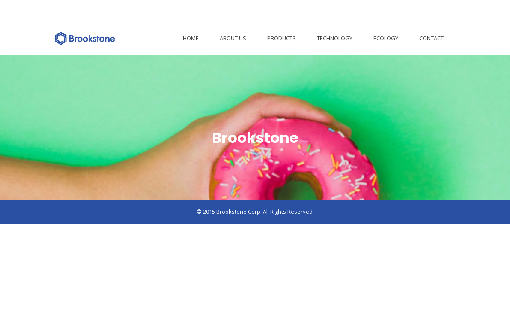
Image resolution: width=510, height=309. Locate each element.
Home (191, 38)
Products (281, 38)
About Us (233, 38)
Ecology (385, 38)
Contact (431, 38)
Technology (334, 38)
